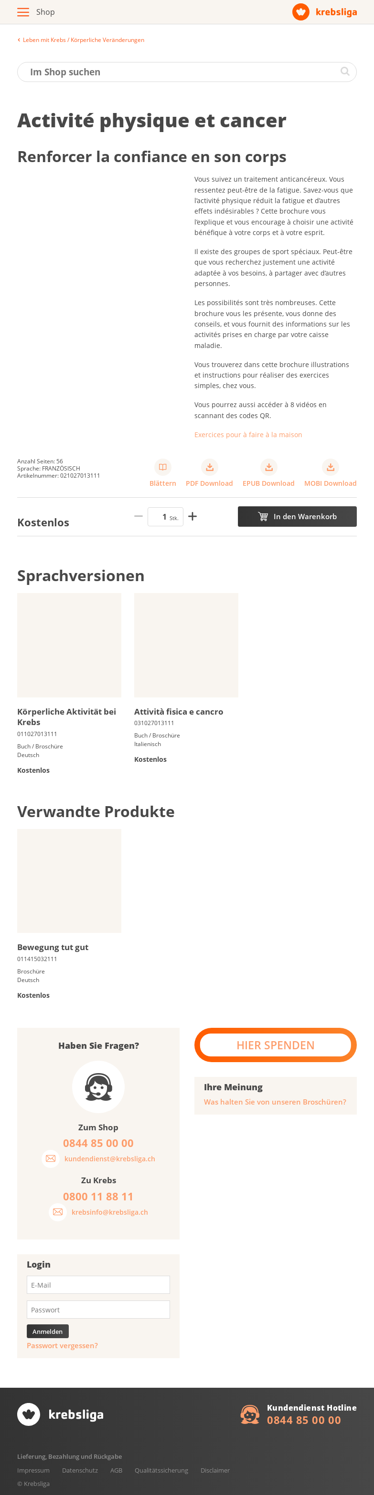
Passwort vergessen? (62, 1345)
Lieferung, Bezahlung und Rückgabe (69, 1456)
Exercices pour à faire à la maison (248, 434)
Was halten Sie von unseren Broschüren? (275, 1102)
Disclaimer (215, 1470)
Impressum (33, 1470)
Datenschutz (80, 1470)
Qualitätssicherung (161, 1470)
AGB (116, 1470)
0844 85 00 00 (304, 1419)
